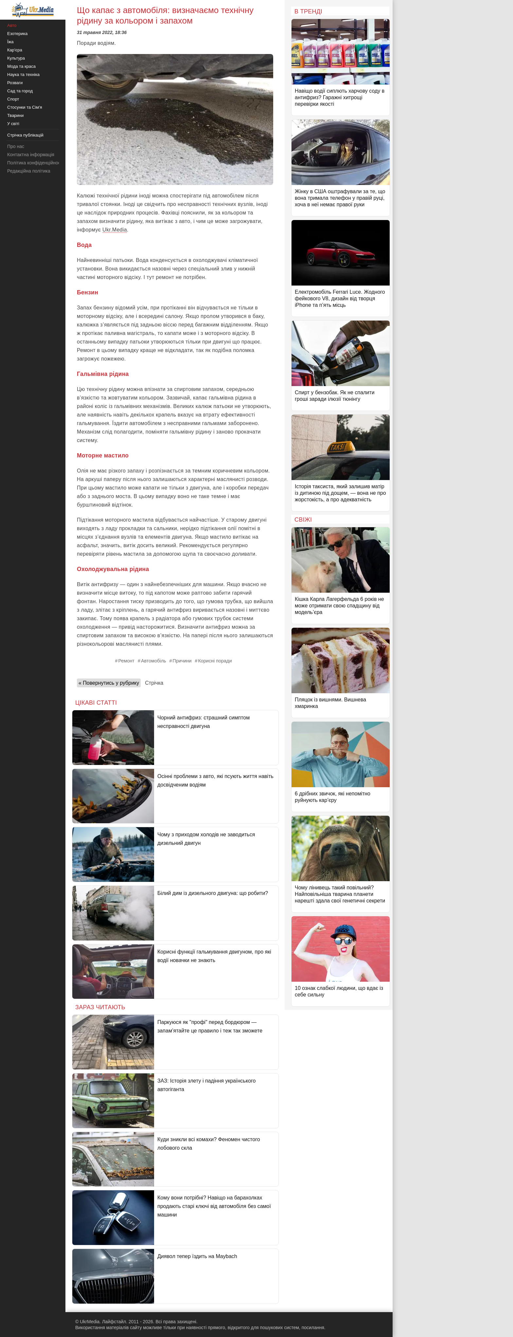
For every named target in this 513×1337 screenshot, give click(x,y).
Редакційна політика (28, 171)
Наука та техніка (23, 74)
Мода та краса (21, 66)
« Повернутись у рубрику (109, 683)
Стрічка (154, 683)
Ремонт (126, 660)
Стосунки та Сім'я (24, 107)
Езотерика (17, 33)
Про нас (15, 146)
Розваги (15, 82)
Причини (182, 660)
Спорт (13, 99)
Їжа (10, 41)
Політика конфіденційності (35, 162)
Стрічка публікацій (25, 135)
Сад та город (20, 90)
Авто (11, 25)
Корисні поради (215, 660)
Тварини (15, 115)
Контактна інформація (30, 154)
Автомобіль (153, 660)
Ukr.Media (114, 229)
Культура (16, 58)
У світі (13, 123)
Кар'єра (14, 49)
